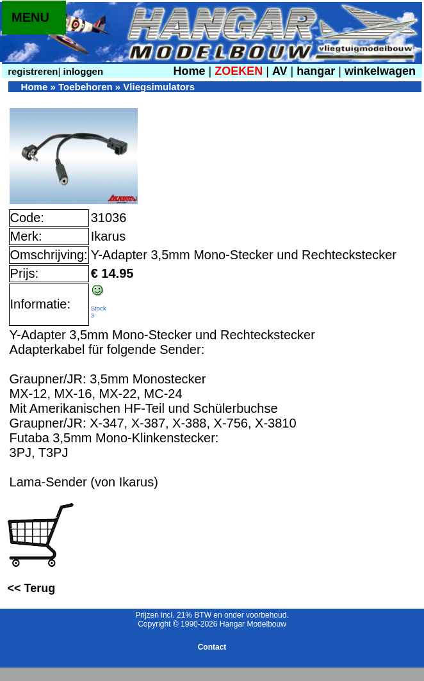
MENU (30, 17)
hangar (316, 71)
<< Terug (32, 588)
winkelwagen (380, 71)
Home (189, 71)
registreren (31, 71)
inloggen (81, 71)
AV (281, 71)
